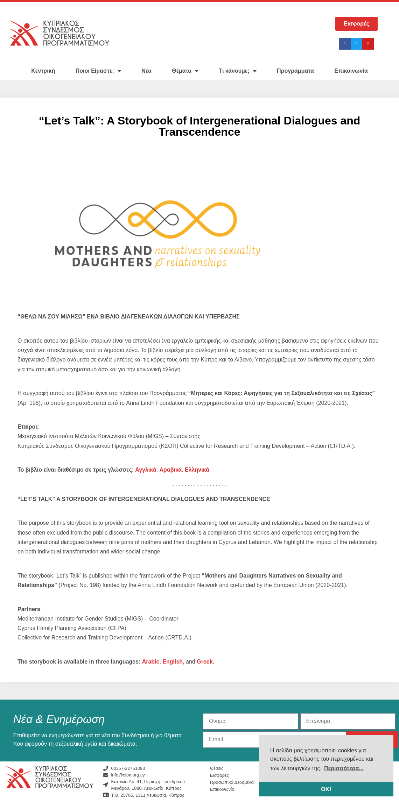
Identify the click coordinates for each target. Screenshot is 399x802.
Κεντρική (43, 71)
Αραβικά (170, 470)
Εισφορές (219, 775)
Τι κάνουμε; (237, 71)
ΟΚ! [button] (326, 789)
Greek (204, 662)
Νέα (146, 71)
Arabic (151, 662)
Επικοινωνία (351, 71)
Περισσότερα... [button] (344, 768)
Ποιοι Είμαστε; (98, 71)
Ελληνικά (197, 470)
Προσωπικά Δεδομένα (232, 782)
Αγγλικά (145, 470)
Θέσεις (216, 768)
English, (173, 662)
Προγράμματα (295, 71)
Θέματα (185, 71)
